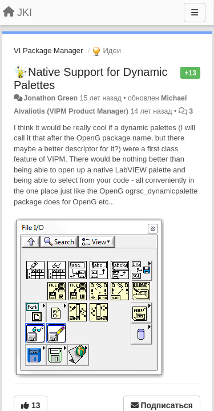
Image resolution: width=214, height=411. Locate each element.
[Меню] (194, 12)
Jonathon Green (50, 98)
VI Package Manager (48, 50)
